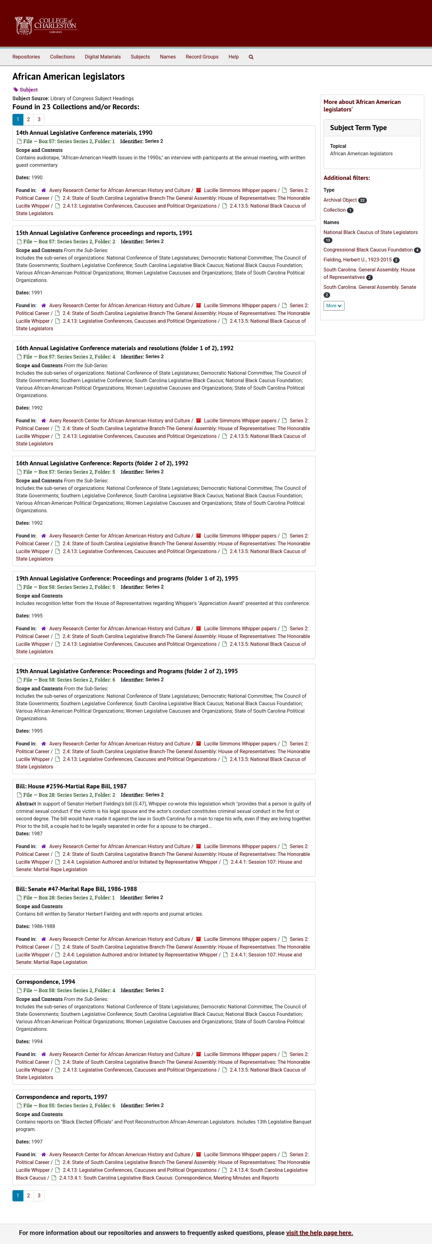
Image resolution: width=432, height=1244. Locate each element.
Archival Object (341, 200)
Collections (62, 57)
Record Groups (202, 57)
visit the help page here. (319, 1233)
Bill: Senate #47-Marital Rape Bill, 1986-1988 (76, 889)
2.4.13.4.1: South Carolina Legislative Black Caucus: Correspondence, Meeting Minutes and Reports (169, 1178)
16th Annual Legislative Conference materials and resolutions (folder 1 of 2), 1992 (125, 348)
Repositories (26, 57)
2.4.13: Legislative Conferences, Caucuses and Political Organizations (140, 206)
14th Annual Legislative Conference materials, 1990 (84, 133)
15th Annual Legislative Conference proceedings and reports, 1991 (104, 233)
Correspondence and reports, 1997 (61, 1097)
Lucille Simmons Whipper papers (240, 190)
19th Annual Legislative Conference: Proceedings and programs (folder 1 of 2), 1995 (127, 578)
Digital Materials (103, 57)
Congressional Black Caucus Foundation (369, 250)
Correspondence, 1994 (45, 982)
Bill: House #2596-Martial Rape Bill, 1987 (71, 786)
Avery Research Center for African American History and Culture (119, 190)
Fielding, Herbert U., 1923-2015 (358, 260)
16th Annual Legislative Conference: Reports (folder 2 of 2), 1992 (102, 463)
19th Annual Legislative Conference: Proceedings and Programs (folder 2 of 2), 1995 (127, 671)
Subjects (140, 57)
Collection (335, 210)
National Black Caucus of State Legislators (371, 232)
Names (168, 57)
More (334, 305)
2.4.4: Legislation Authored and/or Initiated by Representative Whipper (140, 862)
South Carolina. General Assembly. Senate (370, 287)
